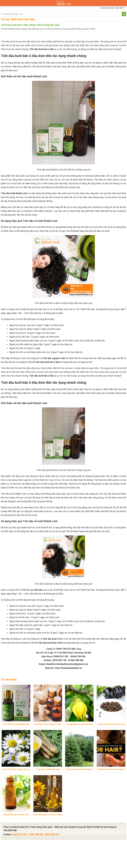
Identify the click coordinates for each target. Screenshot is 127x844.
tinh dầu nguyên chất (54, 358)
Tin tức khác (9, 679)
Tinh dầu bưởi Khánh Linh (14, 193)
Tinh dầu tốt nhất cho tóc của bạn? (111, 769)
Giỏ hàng (124, 3)
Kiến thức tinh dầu (23, 19)
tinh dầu (38, 590)
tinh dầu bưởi (50, 638)
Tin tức (5, 19)
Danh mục (3, 3)
